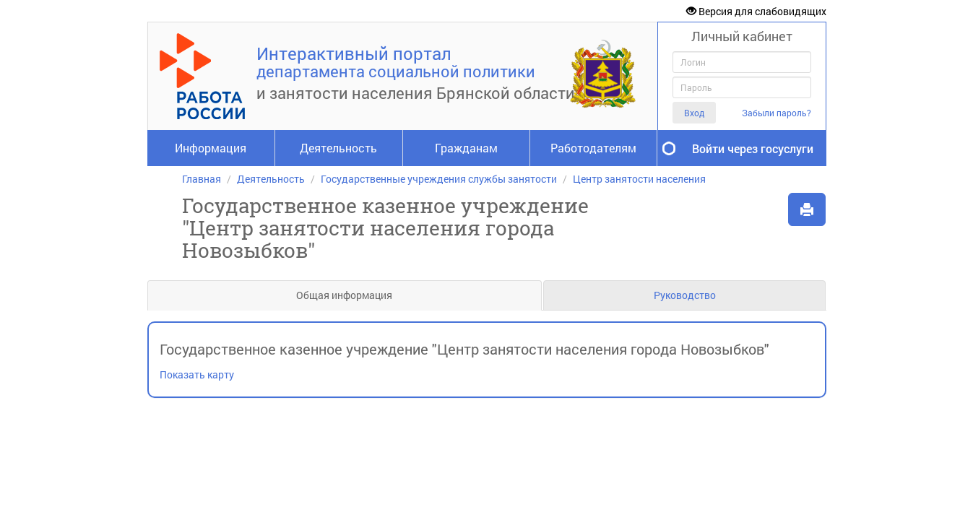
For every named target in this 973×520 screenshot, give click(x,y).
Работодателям (593, 147)
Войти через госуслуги (752, 148)
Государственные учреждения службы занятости (439, 179)
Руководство (685, 295)
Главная (201, 179)
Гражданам (466, 147)
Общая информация (344, 295)
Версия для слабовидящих (756, 11)
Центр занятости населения (639, 179)
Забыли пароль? (776, 113)
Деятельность (338, 147)
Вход (694, 112)
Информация (210, 147)
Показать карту (197, 374)
